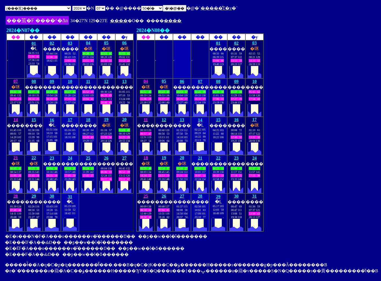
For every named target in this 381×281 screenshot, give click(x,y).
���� (119, 20)
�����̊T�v (216, 8)
